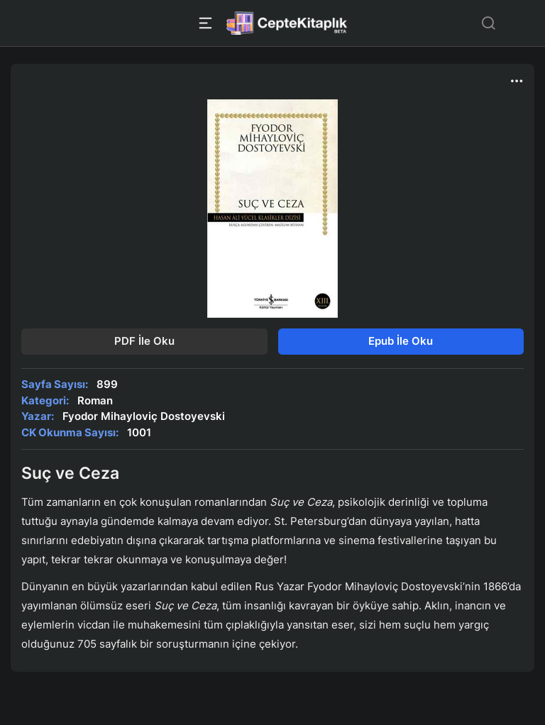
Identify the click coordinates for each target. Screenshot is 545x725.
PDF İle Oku (144, 341)
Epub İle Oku (400, 341)
